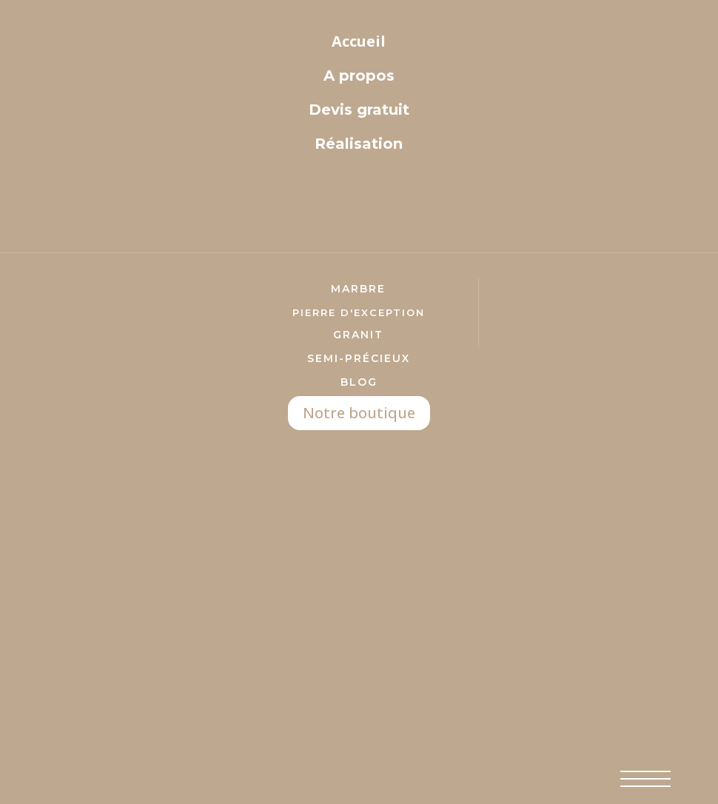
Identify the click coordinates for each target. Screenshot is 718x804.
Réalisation (359, 144)
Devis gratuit (359, 109)
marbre (358, 288)
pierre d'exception (358, 312)
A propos (359, 75)
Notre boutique (359, 413)
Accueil (359, 41)
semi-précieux (358, 358)
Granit (358, 334)
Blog (359, 382)
